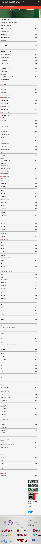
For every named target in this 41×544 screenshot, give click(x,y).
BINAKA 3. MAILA (19, 92)
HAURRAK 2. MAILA (19, 189)
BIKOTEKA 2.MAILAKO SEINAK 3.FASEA (19, 149)
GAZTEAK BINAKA (19, 417)
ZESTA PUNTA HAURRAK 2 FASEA (19, 394)
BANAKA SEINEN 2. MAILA (19, 34)
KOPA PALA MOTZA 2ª (19, 131)
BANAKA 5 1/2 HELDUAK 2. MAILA (19, 68)
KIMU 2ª (19, 303)
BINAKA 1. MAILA (19, 89)
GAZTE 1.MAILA (19, 236)
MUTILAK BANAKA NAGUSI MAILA (19, 160)
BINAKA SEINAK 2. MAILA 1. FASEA (19, 50)
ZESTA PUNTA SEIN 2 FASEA (19, 126)
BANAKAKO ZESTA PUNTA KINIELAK (19, 95)
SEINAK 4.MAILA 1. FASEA (19, 103)
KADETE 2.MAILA (19, 233)
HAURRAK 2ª (19, 310)
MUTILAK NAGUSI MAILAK (19, 154)
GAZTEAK (19, 319)
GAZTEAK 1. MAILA (19, 214)
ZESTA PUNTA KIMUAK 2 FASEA (19, 393)
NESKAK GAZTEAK (19, 475)
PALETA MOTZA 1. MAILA (19, 71)
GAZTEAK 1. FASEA (19, 335)
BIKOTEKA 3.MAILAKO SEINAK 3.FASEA (19, 150)
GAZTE (19, 276)
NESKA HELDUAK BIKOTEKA (19, 79)
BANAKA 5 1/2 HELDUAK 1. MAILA (19, 66)
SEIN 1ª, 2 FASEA (19, 137)
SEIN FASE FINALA (19, 163)
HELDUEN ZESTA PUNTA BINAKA (19, 42)
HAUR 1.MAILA (19, 227)
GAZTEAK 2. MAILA (19, 196)
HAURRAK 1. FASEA (19, 332)
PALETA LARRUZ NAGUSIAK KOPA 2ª (19, 115)
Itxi (39, 1)
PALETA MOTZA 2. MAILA (19, 73)
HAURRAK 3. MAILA (19, 190)
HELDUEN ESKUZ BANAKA (19, 63)
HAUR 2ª (19, 372)
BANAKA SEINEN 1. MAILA (19, 33)
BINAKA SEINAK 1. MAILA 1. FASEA (19, 48)
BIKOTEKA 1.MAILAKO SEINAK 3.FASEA (19, 148)
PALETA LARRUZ (19, 450)
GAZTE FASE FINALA (19, 403)
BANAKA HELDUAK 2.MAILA (19, 60)
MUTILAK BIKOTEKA (19, 45)
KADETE (19, 325)
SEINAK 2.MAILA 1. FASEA (19, 100)
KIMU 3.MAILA (19, 226)
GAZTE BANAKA (19, 430)
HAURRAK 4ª (19, 313)
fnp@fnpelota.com (32, 525)
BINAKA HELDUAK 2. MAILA (19, 58)
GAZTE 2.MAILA (19, 255)
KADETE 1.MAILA (19, 232)
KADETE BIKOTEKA (19, 429)
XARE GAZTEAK (19, 458)
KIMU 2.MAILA (19, 242)
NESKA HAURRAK (19, 218)
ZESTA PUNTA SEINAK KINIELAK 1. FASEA (19, 76)
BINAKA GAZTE (19, 260)
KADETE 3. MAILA (19, 212)
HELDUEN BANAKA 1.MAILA (19, 134)
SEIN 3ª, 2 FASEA (19, 140)
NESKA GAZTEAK (19, 220)
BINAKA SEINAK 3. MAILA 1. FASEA (19, 51)
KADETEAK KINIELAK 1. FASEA (19, 390)
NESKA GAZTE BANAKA (19, 435)
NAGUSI (19, 277)
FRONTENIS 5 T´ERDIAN (19, 86)
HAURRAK (19, 442)
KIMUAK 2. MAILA (19, 184)
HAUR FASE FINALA (19, 400)
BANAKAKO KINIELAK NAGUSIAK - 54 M (19, 171)
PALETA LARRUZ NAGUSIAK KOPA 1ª (19, 114)
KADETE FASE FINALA (19, 401)
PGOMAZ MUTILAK (19, 120)
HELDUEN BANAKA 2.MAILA (19, 136)
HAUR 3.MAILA (19, 230)
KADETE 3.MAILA (19, 235)
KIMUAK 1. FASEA (19, 330)
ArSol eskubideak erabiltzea (18, 524)
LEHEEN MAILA (19, 424)
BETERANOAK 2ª (19, 146)
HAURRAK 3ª (19, 311)
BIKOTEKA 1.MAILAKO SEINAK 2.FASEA (19, 108)
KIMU (19, 273)
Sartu (29, 509)
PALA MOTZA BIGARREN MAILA (19, 168)
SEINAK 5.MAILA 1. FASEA (19, 104)
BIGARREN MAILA (19, 425)
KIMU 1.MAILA (19, 223)
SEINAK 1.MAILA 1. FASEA (19, 99)
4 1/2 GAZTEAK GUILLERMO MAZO (19, 197)
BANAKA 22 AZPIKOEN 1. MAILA (19, 37)
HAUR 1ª (19, 371)
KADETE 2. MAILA (19, 193)
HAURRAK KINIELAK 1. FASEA (19, 388)
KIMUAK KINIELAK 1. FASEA (19, 387)
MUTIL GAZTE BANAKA (19, 437)
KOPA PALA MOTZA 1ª (19, 129)
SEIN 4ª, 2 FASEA (19, 141)
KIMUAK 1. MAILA (19, 183)
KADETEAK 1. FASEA (19, 333)
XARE (19, 123)
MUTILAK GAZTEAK (19, 478)
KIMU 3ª (19, 304)
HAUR (19, 274)
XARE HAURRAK (19, 457)
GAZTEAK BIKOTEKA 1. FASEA (19, 391)
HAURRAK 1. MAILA (19, 187)
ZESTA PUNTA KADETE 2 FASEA (19, 396)
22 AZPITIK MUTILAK (19, 157)
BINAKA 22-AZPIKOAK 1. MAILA (19, 53)
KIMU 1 (19, 301)
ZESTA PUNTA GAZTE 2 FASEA (19, 397)
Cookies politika (17, 522)
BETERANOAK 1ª (19, 145)
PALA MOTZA (19, 452)
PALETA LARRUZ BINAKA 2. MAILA (19, 29)
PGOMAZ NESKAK (19, 121)
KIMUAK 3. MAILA (19, 186)
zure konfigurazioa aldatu (6, 4)
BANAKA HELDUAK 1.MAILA (19, 57)
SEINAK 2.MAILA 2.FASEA (19, 109)
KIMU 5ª (19, 307)
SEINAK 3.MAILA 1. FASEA (19, 101)
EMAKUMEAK (19, 155)
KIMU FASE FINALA (19, 398)
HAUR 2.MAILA (19, 229)
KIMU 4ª (19, 306)
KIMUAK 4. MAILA (19, 352)
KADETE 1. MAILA (19, 192)
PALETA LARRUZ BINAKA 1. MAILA (19, 28)
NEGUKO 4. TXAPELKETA (19, 447)
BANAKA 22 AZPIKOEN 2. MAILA (19, 38)
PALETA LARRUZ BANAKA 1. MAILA (19, 25)
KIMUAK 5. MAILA (19, 288)
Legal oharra (16, 523)
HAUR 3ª (19, 374)
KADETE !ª (19, 314)
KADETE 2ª (19, 316)
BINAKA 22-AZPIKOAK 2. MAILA (19, 54)
